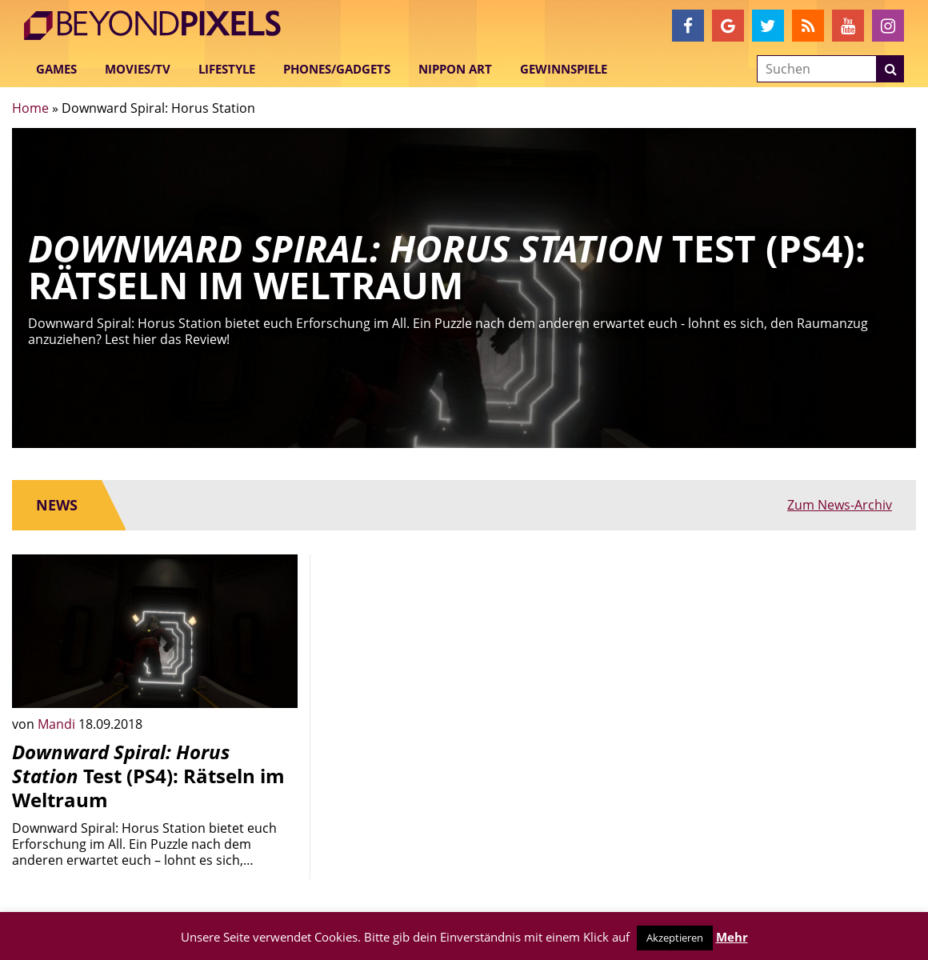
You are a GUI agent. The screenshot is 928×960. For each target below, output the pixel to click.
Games (56, 69)
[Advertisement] (464, 666)
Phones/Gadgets (336, 69)
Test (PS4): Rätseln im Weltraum (148, 775)
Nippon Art (455, 69)
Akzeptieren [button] (674, 937)
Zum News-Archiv (839, 505)
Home (30, 108)
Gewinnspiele (563, 69)
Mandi (58, 724)
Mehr (732, 937)
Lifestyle (226, 69)
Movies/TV (137, 69)
